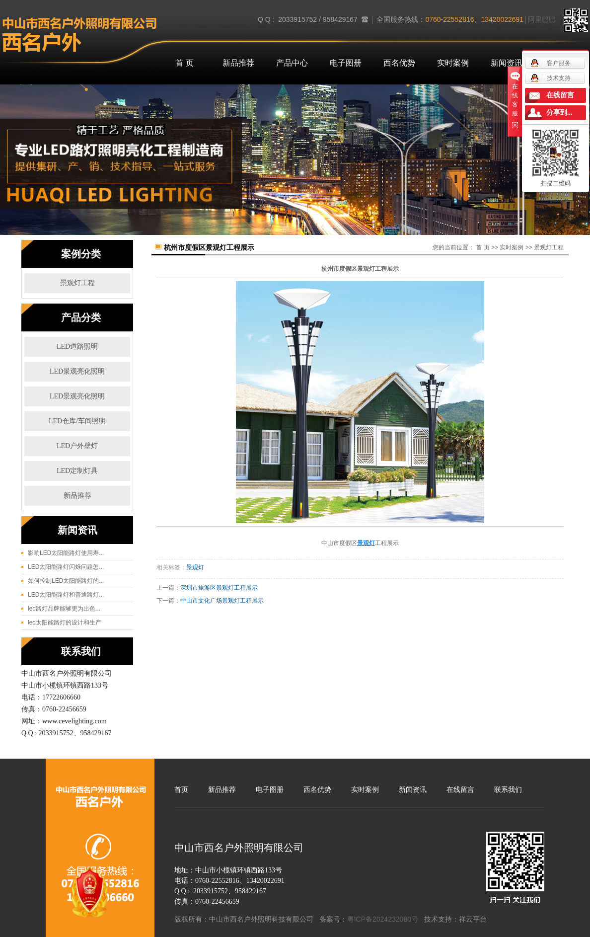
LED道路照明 (77, 346)
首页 (181, 789)
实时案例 (453, 63)
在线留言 (460, 789)
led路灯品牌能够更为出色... (64, 608)
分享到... (559, 112)
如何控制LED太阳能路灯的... (66, 580)
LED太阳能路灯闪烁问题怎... (66, 566)
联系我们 (508, 789)
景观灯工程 (77, 283)
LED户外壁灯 (77, 446)
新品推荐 (238, 63)
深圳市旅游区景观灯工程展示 (219, 587)
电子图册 (346, 63)
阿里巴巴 (542, 19)
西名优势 (399, 63)
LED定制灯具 (77, 470)
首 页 (184, 63)
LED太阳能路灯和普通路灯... (66, 594)
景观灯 (195, 567)
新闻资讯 (506, 63)
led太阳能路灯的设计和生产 (64, 622)
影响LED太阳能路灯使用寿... (66, 552)
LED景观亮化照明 (77, 371)
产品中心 (292, 63)
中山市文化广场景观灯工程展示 (222, 600)
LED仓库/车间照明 (77, 421)
